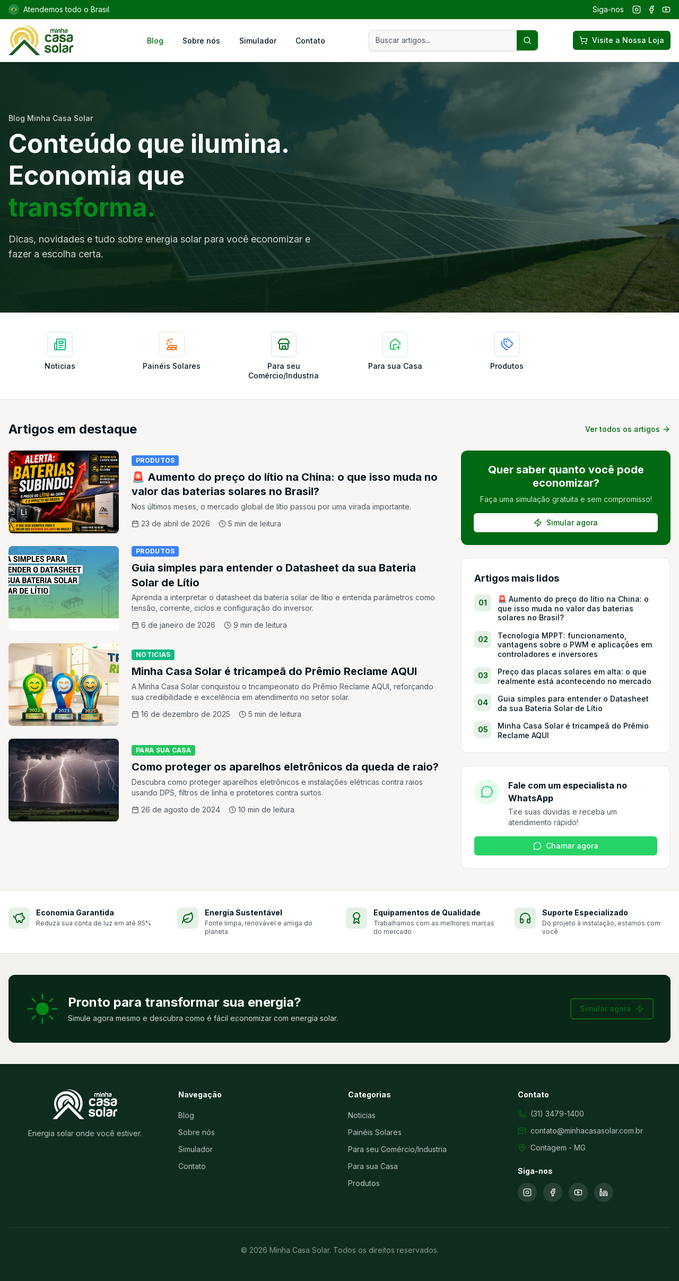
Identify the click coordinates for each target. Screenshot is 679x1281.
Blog (155, 40)
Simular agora (566, 522)
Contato (310, 40)
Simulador (257, 40)
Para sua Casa (373, 1166)
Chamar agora (565, 845)
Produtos (364, 1183)
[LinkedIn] (603, 1192)
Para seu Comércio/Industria (397, 1149)
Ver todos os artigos (628, 429)
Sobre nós (201, 40)
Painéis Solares (375, 1132)
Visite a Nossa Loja (621, 40)
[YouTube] (666, 9)
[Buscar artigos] (527, 40)
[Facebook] (651, 9)
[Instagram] (636, 9)
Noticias (362, 1115)
